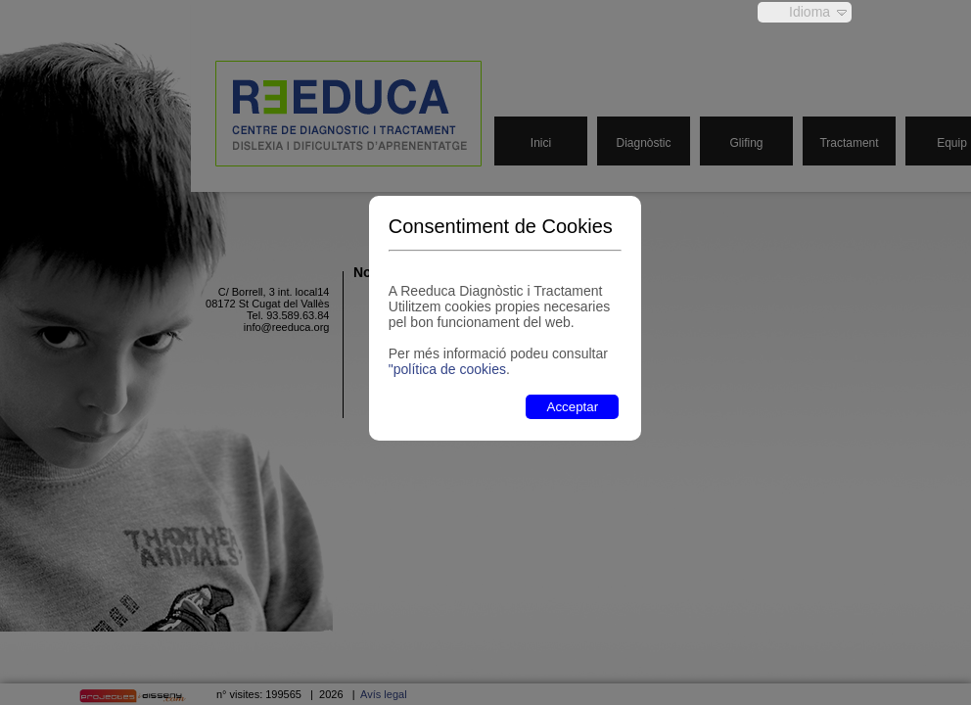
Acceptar (573, 407)
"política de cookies (447, 369)
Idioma (809, 12)
